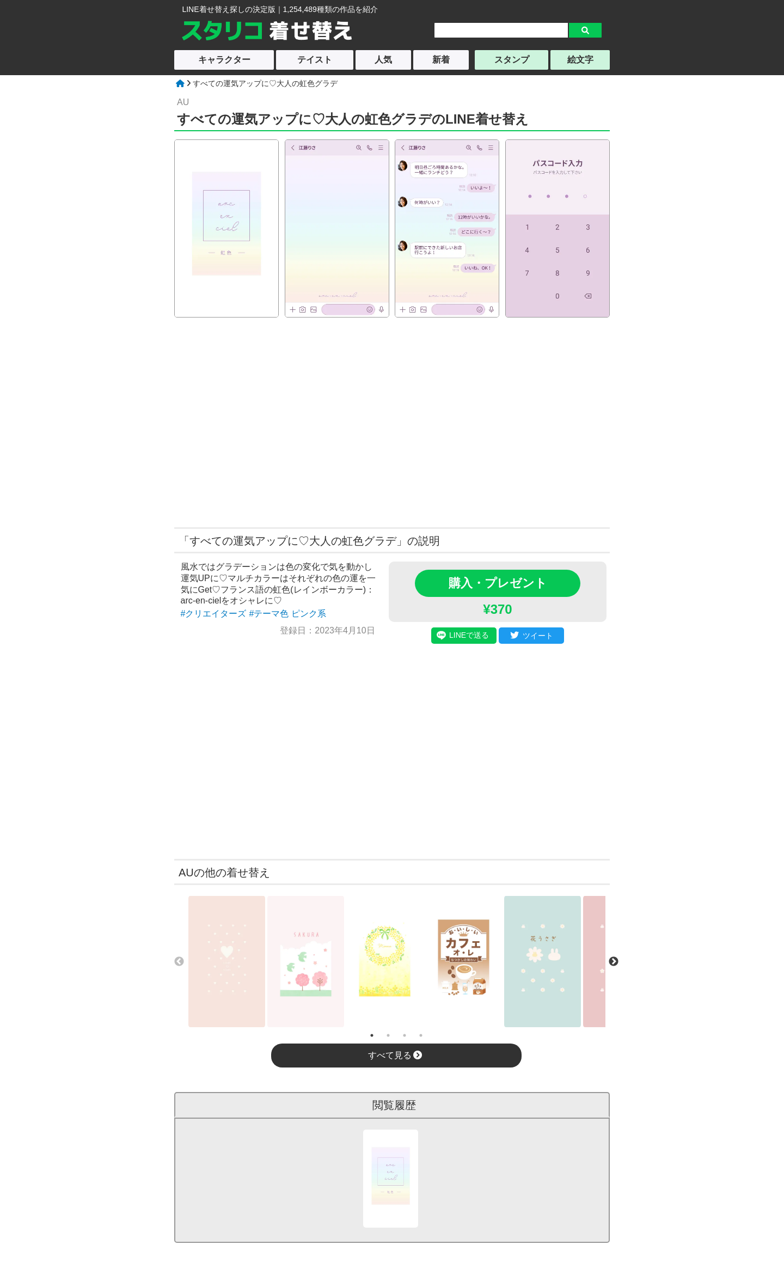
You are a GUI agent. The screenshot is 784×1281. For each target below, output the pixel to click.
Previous (179, 961)
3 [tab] (404, 1035)
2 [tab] (388, 1035)
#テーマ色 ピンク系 (287, 613)
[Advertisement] (287, 421)
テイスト (314, 59)
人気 (383, 59)
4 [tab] (420, 1035)
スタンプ (511, 59)
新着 (441, 59)
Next (613, 961)
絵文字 (580, 59)
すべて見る (395, 1055)
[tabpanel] (226, 961)
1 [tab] (371, 1035)
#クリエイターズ (214, 613)
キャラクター (224, 59)
